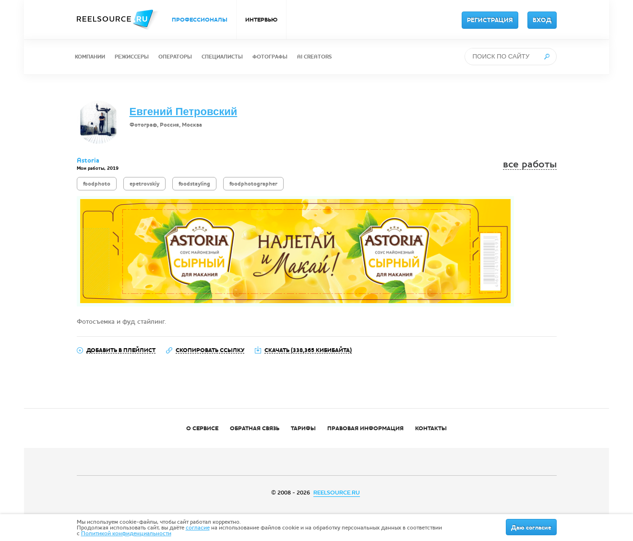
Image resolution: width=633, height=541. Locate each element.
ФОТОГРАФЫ (269, 56)
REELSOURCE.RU (336, 492)
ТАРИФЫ (303, 428)
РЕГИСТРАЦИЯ (490, 20)
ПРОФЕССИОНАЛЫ (199, 20)
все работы (530, 164)
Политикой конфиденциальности (126, 533)
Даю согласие (531, 527)
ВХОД (542, 20)
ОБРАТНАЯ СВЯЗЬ (254, 428)
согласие (198, 527)
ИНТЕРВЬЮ (261, 20)
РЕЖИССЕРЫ (132, 56)
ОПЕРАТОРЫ (175, 56)
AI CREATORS (314, 56)
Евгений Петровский (184, 112)
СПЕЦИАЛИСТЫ (222, 56)
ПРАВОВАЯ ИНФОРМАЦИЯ (365, 428)
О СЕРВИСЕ (202, 428)
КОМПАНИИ (90, 56)
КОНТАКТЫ (431, 428)
